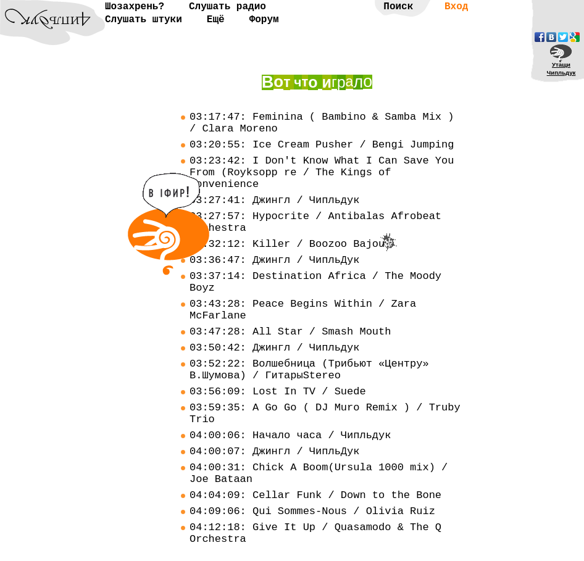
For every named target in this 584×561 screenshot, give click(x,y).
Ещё (216, 19)
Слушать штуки (143, 19)
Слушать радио (227, 6)
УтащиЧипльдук (561, 68)
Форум (264, 19)
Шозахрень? (134, 6)
